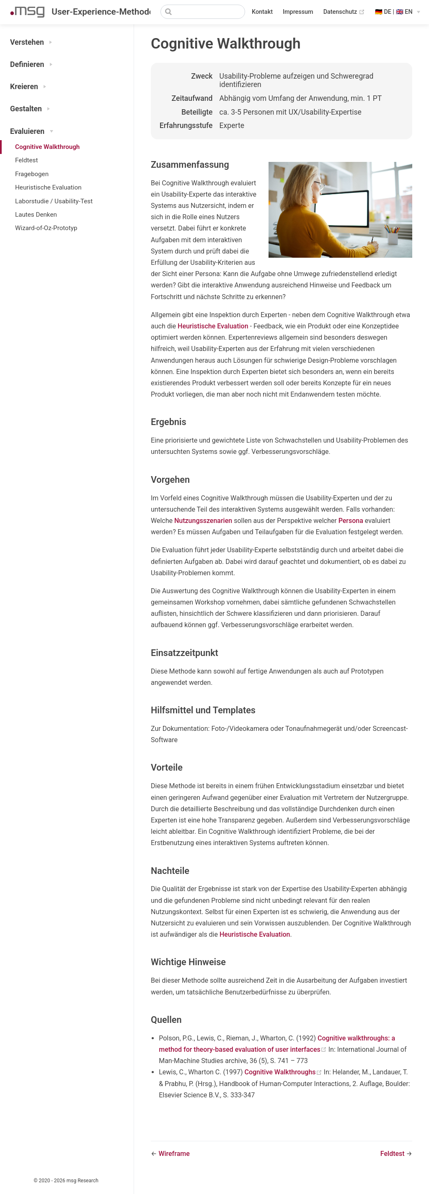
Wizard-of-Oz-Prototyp (46, 228)
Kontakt (262, 11)
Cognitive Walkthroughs (283, 1072)
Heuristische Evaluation (48, 187)
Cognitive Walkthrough (47, 147)
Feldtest (26, 160)
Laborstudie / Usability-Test (54, 201)
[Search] (202, 12)
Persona (351, 521)
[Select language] (397, 12)
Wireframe (173, 1154)
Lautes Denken (36, 214)
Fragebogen (32, 174)
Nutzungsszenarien (203, 521)
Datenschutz (344, 12)
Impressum (298, 11)
